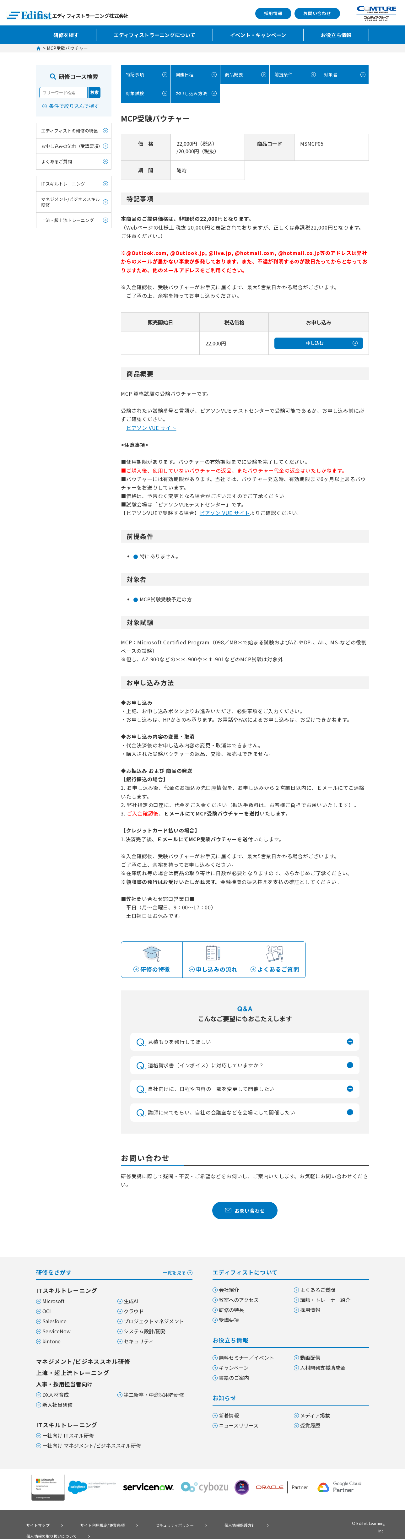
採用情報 (273, 13)
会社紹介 (229, 1291)
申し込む (315, 343)
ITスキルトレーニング (63, 184)
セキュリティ (139, 1342)
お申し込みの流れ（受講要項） (72, 146)
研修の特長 (231, 1311)
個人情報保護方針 (209, 1525)
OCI (46, 1312)
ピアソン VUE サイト (151, 427)
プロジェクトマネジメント (154, 1322)
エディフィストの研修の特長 (69, 130)
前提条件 (282, 74)
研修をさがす (114, 1273)
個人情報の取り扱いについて (272, 1525)
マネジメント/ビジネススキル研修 (70, 202)
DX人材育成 (55, 1396)
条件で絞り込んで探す (74, 106)
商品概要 (233, 74)
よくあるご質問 (56, 161)
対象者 (329, 74)
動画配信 (310, 1359)
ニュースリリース (238, 1426)
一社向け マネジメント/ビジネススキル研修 (91, 1446)
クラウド (134, 1312)
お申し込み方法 (188, 93)
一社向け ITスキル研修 (68, 1436)
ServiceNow (56, 1332)
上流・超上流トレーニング (67, 220)
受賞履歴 (310, 1426)
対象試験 (134, 93)
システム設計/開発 (145, 1332)
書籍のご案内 (234, 1379)
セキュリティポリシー (153, 1525)
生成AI (131, 1302)
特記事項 (134, 74)
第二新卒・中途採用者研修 (154, 1396)
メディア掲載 (315, 1416)
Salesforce (54, 1322)
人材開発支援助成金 (322, 1369)
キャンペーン (234, 1369)
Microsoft (53, 1302)
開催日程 (183, 74)
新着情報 (229, 1416)
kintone (51, 1342)
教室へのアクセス (239, 1301)
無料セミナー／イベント (246, 1359)
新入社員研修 (57, 1406)
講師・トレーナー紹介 (325, 1301)
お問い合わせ (317, 13)
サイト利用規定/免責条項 (89, 1525)
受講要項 (229, 1321)
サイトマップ (34, 1525)
